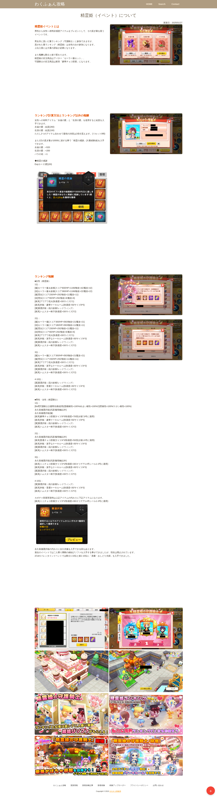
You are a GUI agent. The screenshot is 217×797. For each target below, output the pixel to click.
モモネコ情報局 (115, 791)
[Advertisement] (108, 91)
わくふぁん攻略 (50, 4)
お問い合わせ (158, 785)
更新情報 (74, 785)
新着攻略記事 (87, 785)
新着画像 (101, 785)
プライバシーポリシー (139, 785)
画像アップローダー (117, 785)
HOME (149, 4)
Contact (175, 4)
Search (161, 4)
